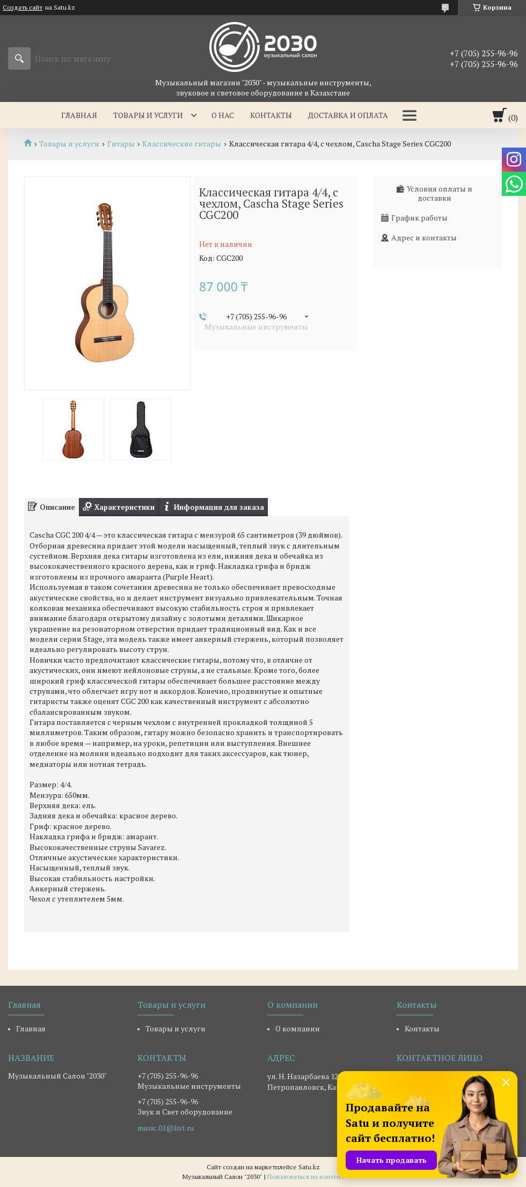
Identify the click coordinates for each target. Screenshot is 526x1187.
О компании (297, 1028)
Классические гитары (181, 144)
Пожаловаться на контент (305, 1177)
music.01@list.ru (165, 1128)
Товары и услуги (148, 115)
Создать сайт (22, 7)
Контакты (271, 115)
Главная (79, 115)
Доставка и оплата (348, 115)
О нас (222, 115)
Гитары (121, 144)
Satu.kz (309, 1167)
